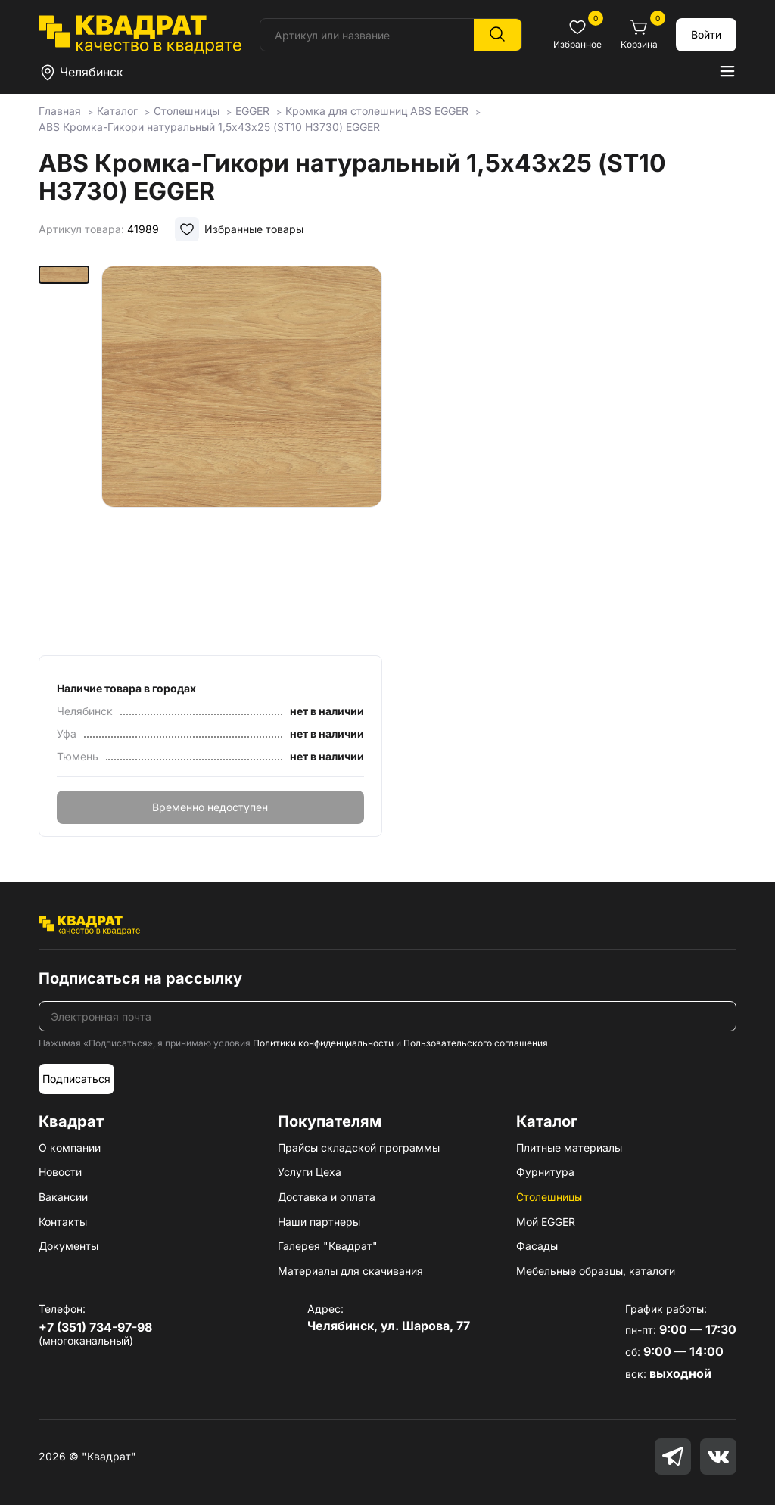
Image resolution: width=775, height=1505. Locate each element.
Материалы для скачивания (350, 1270)
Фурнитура (545, 1171)
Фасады (537, 1245)
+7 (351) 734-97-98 (95, 1327)
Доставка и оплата (326, 1196)
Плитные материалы (569, 1147)
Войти (706, 34)
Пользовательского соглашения (475, 1043)
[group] (241, 455)
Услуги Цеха (309, 1171)
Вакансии (63, 1196)
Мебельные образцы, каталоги (595, 1270)
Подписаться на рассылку (140, 978)
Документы (68, 1245)
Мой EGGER (545, 1221)
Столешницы (549, 1196)
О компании (70, 1147)
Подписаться (76, 1078)
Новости (60, 1171)
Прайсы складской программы (359, 1147)
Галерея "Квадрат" (328, 1245)
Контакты (63, 1221)
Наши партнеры (319, 1221)
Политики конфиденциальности (323, 1043)
